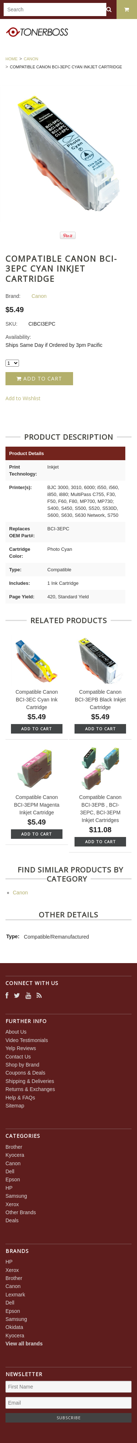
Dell (9, 1171)
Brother (13, 1147)
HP (8, 1188)
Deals (12, 1220)
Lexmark (15, 1295)
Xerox (12, 1204)
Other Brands (20, 1212)
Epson (12, 1179)
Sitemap (14, 1106)
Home (11, 59)
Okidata (14, 1327)
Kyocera (14, 1155)
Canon (31, 59)
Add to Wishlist (23, 398)
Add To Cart (36, 728)
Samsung (16, 1196)
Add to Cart (39, 378)
